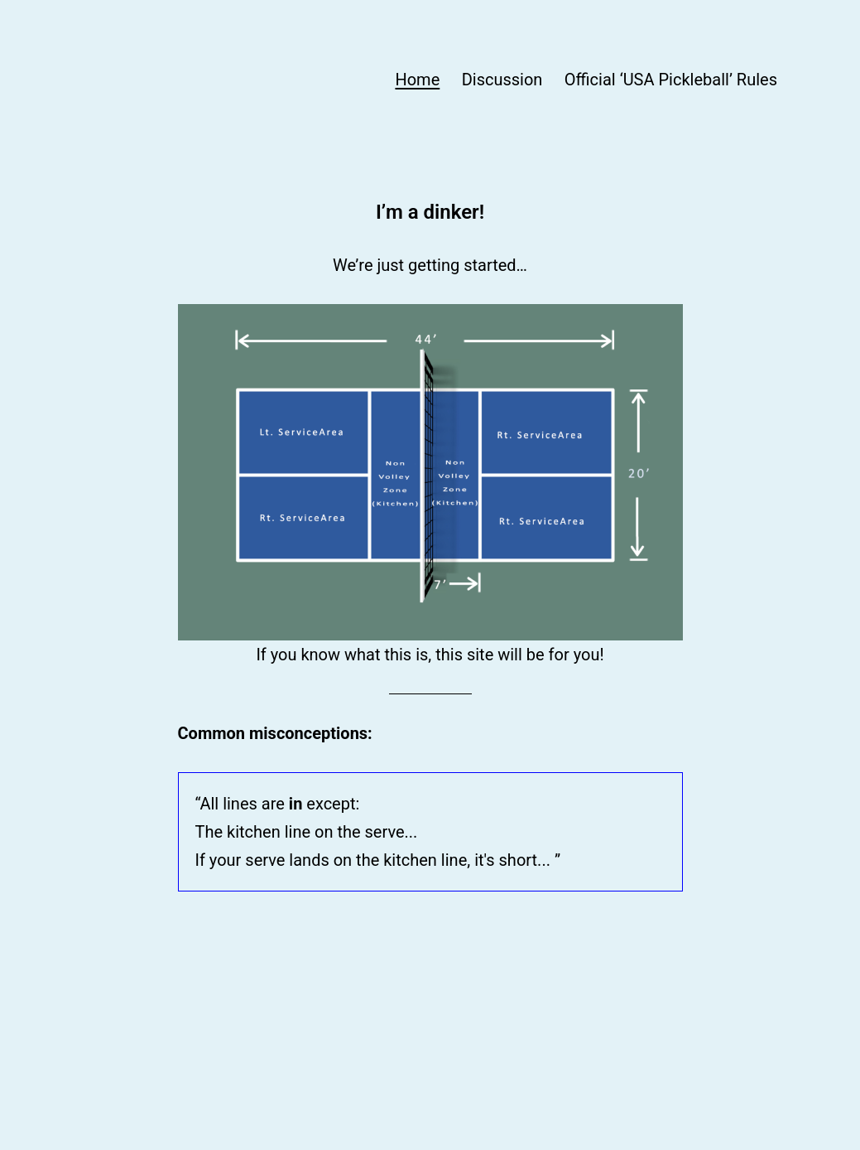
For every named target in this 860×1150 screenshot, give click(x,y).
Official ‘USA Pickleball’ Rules (671, 79)
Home (417, 79)
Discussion (502, 79)
